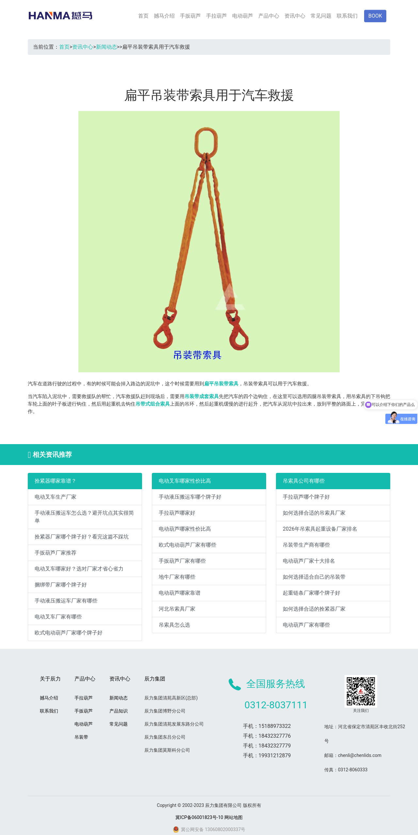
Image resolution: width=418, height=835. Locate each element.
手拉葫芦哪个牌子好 (306, 497)
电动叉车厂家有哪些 (58, 617)
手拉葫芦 (216, 16)
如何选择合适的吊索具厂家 (314, 513)
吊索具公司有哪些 (304, 481)
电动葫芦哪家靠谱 (180, 593)
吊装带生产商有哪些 (306, 545)
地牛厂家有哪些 (177, 577)
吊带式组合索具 (153, 404)
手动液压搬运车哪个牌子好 (190, 497)
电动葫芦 (242, 16)
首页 (143, 16)
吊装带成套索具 (202, 396)
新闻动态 (106, 47)
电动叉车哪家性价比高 (185, 481)
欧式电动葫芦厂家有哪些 (187, 545)
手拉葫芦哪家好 (177, 513)
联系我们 (347, 16)
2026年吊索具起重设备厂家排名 (320, 529)
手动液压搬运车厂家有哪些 (66, 601)
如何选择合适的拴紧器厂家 (314, 609)
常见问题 (321, 16)
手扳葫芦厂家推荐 (55, 553)
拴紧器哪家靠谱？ (55, 481)
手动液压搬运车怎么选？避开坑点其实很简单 (84, 517)
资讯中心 (294, 16)
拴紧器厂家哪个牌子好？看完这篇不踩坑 (82, 537)
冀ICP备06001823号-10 (199, 817)
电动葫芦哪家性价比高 (185, 529)
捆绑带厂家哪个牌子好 (61, 585)
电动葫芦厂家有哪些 (306, 625)
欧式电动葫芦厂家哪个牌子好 (69, 633)
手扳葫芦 (190, 16)
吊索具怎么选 (174, 625)
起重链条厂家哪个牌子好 (311, 593)
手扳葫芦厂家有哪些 (182, 561)
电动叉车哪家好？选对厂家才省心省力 (79, 569)
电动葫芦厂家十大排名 (309, 561)
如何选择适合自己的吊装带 (314, 577)
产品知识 (118, 711)
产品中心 (268, 16)
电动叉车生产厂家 (55, 497)
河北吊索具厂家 (177, 609)
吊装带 (81, 737)
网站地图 (233, 817)
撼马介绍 (164, 16)
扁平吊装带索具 (221, 384)
